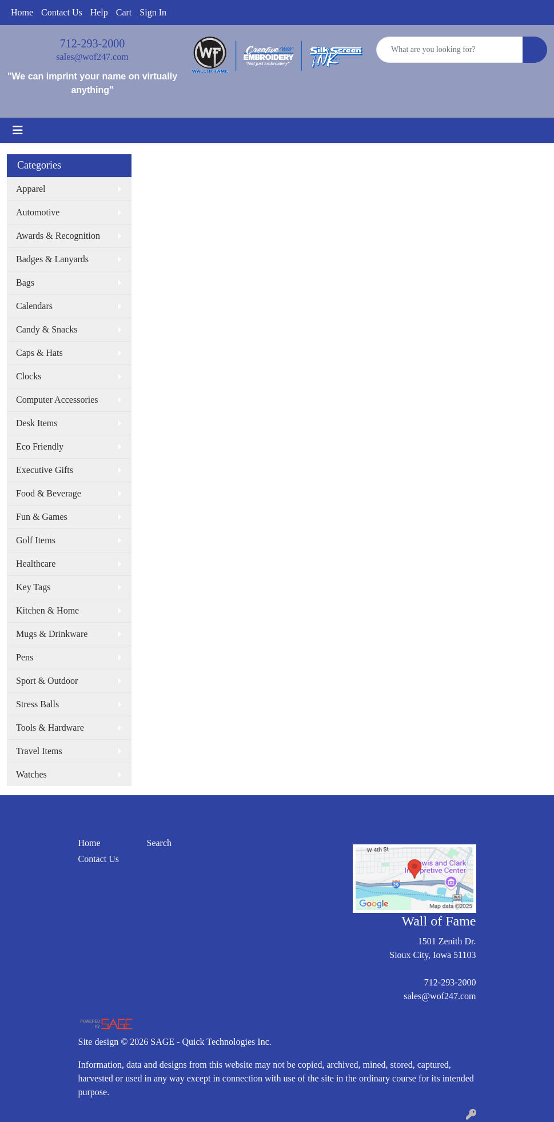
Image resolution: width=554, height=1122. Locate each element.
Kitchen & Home (47, 610)
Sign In (153, 12)
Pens (24, 657)
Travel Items (39, 751)
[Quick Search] (449, 50)
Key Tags (33, 587)
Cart (124, 12)
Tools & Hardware (50, 727)
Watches (31, 774)
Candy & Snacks (47, 329)
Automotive (37, 212)
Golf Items (35, 540)
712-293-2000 (92, 43)
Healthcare (35, 563)
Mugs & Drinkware (51, 634)
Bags (25, 282)
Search (159, 843)
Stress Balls (37, 704)
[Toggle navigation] (18, 130)
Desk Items (36, 423)
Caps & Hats (39, 353)
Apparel (31, 189)
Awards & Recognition (58, 236)
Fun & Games (41, 517)
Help (99, 12)
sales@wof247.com (92, 57)
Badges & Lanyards (52, 259)
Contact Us (61, 12)
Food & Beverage (48, 493)
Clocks (28, 376)
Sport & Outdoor (47, 681)
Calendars (34, 306)
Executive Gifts (44, 470)
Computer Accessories (57, 399)
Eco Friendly (39, 446)
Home (22, 12)
